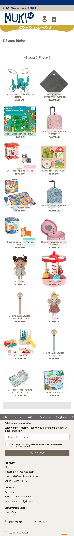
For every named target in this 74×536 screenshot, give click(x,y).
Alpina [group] (17, 417)
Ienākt (45, 19)
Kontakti (9, 491)
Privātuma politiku (25, 446)
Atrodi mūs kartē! (18, 532)
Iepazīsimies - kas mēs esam (19, 471)
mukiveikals (15, 521)
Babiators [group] (45, 417)
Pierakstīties (37, 452)
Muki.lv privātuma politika (18, 496)
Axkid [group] (30, 417)
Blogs (8, 467)
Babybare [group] (61, 417)
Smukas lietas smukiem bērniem (20, 8)
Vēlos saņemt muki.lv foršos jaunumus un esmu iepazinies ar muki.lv (37, 445)
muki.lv (43, 521)
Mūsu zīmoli (11, 512)
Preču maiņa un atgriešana (19, 501)
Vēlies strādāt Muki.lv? (16, 480)
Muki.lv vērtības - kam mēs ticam (22, 476)
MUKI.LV (19, 18)
